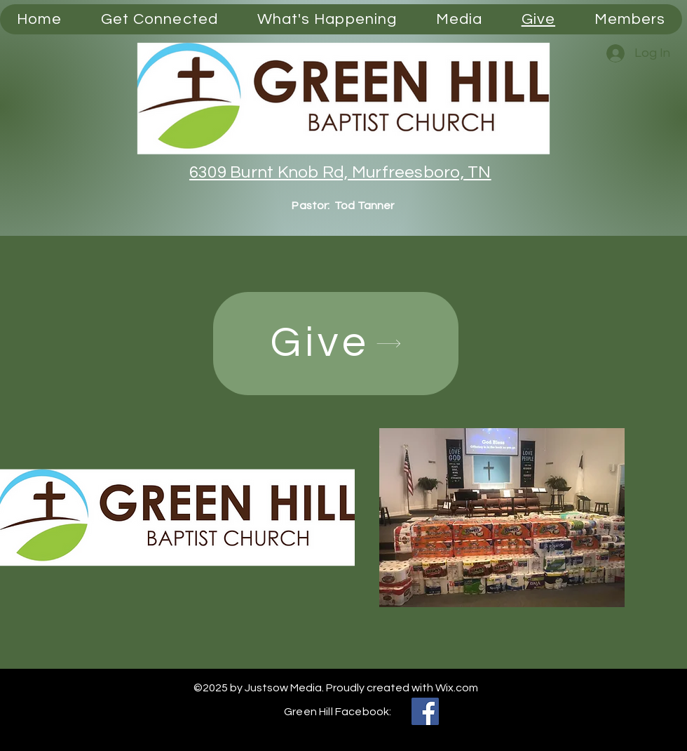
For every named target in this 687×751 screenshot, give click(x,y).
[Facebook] (425, 711)
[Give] (335, 343)
